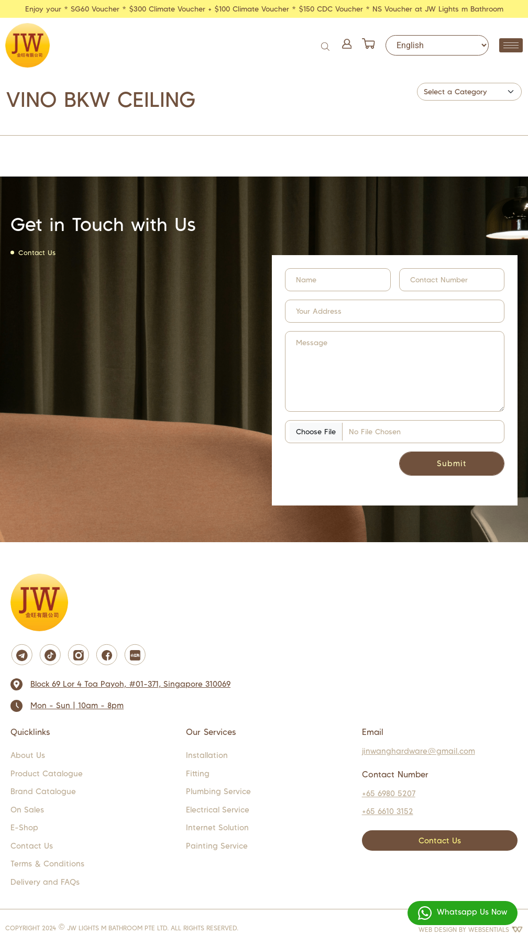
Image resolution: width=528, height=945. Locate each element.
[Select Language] (437, 45)
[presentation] (348, 468)
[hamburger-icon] (511, 45)
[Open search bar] (326, 45)
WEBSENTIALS (495, 929)
